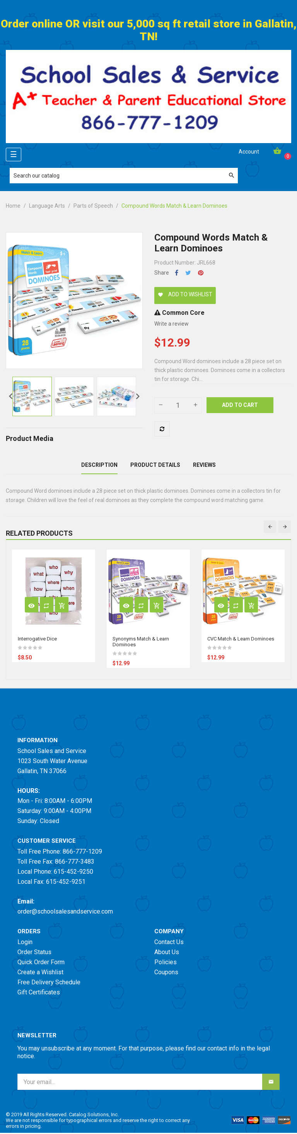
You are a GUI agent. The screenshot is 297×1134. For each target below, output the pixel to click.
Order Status (34, 953)
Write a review (171, 324)
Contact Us (169, 943)
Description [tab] (99, 466)
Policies (165, 963)
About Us (166, 953)
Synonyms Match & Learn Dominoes (141, 643)
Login (24, 943)
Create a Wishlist (40, 973)
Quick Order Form (41, 963)
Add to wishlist (185, 294)
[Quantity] (177, 405)
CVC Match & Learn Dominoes (240, 640)
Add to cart (240, 405)
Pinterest (200, 273)
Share (176, 273)
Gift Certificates (38, 993)
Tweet (188, 273)
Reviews (204, 466)
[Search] (124, 175)
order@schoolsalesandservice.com (65, 912)
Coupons (166, 973)
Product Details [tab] (155, 466)
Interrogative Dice (37, 640)
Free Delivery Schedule (48, 983)
